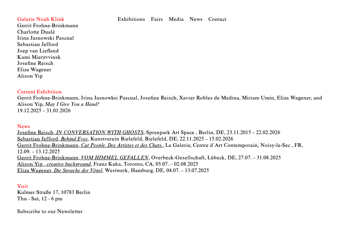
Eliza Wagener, (59, 170)
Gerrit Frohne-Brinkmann (47, 26)
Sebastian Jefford (37, 44)
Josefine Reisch (35, 63)
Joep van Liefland (38, 51)
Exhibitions (131, 19)
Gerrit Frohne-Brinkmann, (90, 145)
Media (176, 19)
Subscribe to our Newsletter (50, 211)
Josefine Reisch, (80, 132)
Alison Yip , (54, 164)
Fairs (157, 19)
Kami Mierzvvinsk (39, 57)
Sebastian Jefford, (52, 139)
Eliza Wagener (34, 70)
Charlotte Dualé (36, 32)
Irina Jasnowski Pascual (45, 38)
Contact (217, 19)
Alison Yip (30, 76)
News (196, 19)
